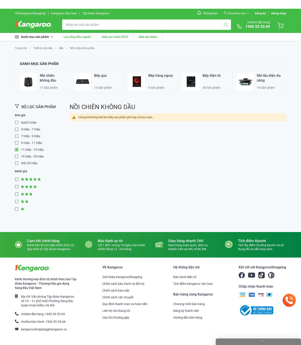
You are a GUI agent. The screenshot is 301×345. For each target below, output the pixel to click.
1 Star (18, 209)
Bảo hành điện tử (184, 277)
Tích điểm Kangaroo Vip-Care (193, 283)
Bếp (61, 48)
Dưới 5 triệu (29, 122)
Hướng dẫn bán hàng (187, 317)
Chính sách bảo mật (116, 290)
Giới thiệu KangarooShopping (122, 277)
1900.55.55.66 (56, 321)
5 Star (18, 179)
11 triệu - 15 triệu (32, 149)
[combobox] (146, 24)
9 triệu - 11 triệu (31, 143)
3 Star (18, 194)
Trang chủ (21, 48)
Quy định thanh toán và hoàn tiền (124, 304)
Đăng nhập (278, 13)
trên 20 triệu (29, 163)
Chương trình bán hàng (189, 304)
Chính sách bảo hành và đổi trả (123, 283)
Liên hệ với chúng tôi (116, 311)
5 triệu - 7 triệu (30, 129)
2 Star (18, 201)
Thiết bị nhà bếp (43, 48)
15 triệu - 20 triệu (32, 156)
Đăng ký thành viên (186, 311)
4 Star (18, 187)
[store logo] (33, 24)
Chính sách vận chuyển (118, 297)
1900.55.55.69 (55, 314)
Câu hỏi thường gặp (115, 317)
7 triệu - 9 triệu (30, 136)
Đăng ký (260, 13)
